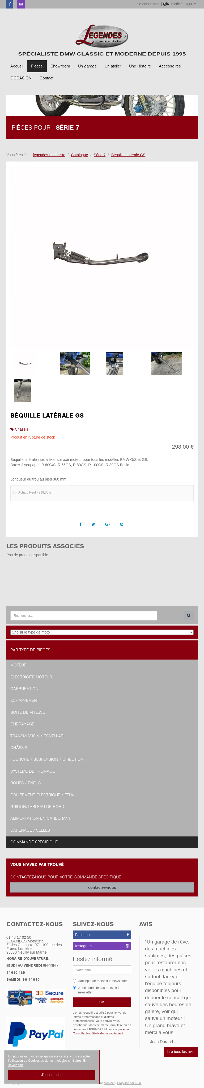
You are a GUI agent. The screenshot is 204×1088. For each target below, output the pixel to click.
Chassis (21, 429)
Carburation (24, 688)
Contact (46, 78)
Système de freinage (32, 771)
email (126, 1029)
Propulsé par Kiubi (129, 1083)
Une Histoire (140, 66)
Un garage (87, 66)
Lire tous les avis (180, 1051)
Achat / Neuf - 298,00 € (32, 492)
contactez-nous (102, 887)
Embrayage (22, 724)
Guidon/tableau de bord (37, 806)
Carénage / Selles (30, 830)
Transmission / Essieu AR (36, 736)
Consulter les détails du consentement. (98, 1033)
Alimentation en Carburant (40, 818)
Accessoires (170, 66)
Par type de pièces (30, 650)
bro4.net (109, 1083)
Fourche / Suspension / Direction (47, 759)
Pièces (37, 66)
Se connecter (148, 4)
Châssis (18, 747)
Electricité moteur (31, 677)
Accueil (16, 66)
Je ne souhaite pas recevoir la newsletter (96, 990)
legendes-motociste (49, 155)
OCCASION (21, 78)
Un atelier (113, 66)
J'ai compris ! (51, 1075)
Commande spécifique (34, 842)
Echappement (24, 700)
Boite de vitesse (27, 712)
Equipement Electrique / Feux (42, 795)
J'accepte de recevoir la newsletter (100, 981)
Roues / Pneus (25, 783)
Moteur (18, 665)
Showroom (60, 66)
